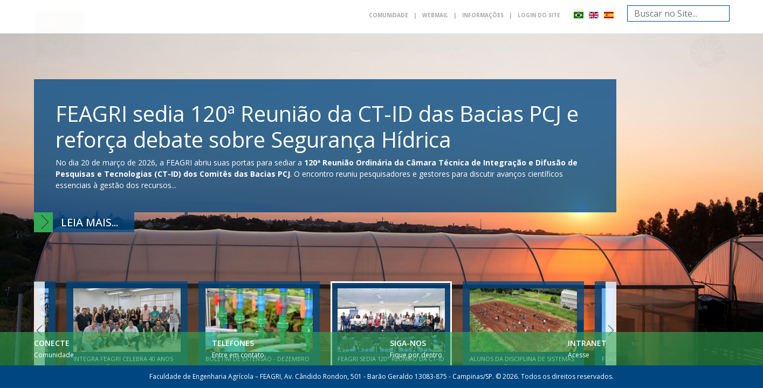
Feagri (221, 49)
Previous (39, 330)
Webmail (435, 15)
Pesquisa (433, 49)
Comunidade (388, 15)
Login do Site (539, 15)
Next (611, 330)
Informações (483, 15)
